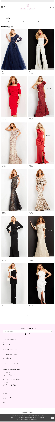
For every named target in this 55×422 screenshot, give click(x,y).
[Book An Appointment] (27, 1)
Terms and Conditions (27, 409)
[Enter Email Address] (27, 332)
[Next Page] (31, 316)
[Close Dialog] (2, 418)
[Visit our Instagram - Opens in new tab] (29, 334)
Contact (5, 402)
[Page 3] (29, 316)
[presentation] (14, 50)
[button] (2, 7)
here (36, 420)
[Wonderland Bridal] (27, 7)
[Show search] (53, 7)
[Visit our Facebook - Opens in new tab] (25, 334)
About (4, 399)
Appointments (6, 396)
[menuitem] (2, 7)
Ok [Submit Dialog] (52, 418)
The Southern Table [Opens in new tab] (7, 397)
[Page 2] (27, 316)
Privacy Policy (16, 409)
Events (4, 400)
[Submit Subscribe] (50, 331)
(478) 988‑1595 (6, 347)
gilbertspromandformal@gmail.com (11, 364)
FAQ (4, 403)
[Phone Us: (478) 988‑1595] (4, 7)
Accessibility (39, 409)
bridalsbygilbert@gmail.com (10, 350)
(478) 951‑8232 (6, 361)
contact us (35, 22)
